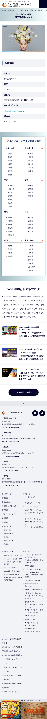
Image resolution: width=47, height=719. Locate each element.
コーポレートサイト (10, 692)
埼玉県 (10, 196)
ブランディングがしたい (33, 519)
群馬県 (10, 207)
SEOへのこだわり (10, 568)
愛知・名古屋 (8, 541)
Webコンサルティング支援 (13, 555)
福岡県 (30, 246)
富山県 (30, 164)
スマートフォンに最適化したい (34, 528)
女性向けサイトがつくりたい (34, 523)
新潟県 (30, 161)
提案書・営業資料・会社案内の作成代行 (13, 579)
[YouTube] (35, 413)
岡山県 (30, 217)
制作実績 (5, 498)
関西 (6, 212)
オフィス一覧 (7, 526)
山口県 (30, 231)
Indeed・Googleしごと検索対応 (12, 563)
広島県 (30, 221)
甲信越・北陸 (30, 148)
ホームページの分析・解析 (13, 559)
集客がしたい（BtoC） (33, 503)
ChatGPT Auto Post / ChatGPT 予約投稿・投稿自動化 (34, 574)
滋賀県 (10, 228)
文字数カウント (30, 619)
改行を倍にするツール (32, 602)
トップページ (7, 494)
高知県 (10, 253)
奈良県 (10, 231)
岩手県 (10, 161)
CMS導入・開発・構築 (12, 571)
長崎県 (30, 253)
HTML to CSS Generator (33, 593)
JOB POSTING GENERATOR (30, 627)
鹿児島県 (31, 267)
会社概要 (5, 518)
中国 (26, 212)
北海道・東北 (9, 148)
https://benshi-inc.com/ (14, 111)
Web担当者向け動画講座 (12, 655)
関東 (6, 180)
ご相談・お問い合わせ (10, 506)
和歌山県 (11, 235)
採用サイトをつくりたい (33, 510)
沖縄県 (30, 270)
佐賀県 (30, 249)
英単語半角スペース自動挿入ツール (34, 606)
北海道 (10, 154)
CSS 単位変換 (29, 566)
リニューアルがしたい (32, 506)
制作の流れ (6, 502)
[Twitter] (42, 413)
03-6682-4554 (12, 427)
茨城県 (10, 200)
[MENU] (43, 4)
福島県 (10, 175)
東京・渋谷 (8, 530)
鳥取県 (30, 224)
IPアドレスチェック (31, 623)
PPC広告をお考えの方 (11, 651)
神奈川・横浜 (8, 534)
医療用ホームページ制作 (12, 683)
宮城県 (10, 168)
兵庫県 (10, 221)
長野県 (30, 157)
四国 (6, 240)
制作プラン (27, 494)
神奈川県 (11, 189)
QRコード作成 (30, 616)
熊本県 (30, 256)
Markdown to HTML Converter (32, 584)
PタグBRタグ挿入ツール (33, 580)
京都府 (10, 224)
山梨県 (30, 154)
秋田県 (10, 164)
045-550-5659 (12, 442)
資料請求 (5, 510)
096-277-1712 (12, 485)
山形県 (10, 171)
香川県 (10, 249)
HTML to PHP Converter (33, 589)
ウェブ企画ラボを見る (23, 392)
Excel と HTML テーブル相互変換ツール (34, 597)
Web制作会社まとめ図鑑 (12, 647)
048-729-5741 (12, 456)
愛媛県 (10, 246)
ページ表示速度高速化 (11, 575)
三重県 (30, 196)
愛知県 (30, 185)
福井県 (30, 171)
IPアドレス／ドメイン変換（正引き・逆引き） (34, 611)
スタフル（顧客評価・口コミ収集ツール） (34, 561)
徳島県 (10, 256)
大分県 (30, 260)
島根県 (30, 228)
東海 (26, 180)
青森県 (10, 157)
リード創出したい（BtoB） (31, 498)
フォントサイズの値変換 (33, 569)
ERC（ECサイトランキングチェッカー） (33, 556)
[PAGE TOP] (23, 403)
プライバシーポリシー (10, 514)
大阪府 (10, 217)
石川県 (30, 168)
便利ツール (27, 551)
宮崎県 (30, 263)
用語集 (5, 688)
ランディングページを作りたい (34, 514)
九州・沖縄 (29, 240)
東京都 (10, 185)
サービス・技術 (7, 551)
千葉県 (10, 192)
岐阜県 (30, 192)
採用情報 (5, 522)
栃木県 (10, 203)
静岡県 (30, 189)
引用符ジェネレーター (32, 632)
